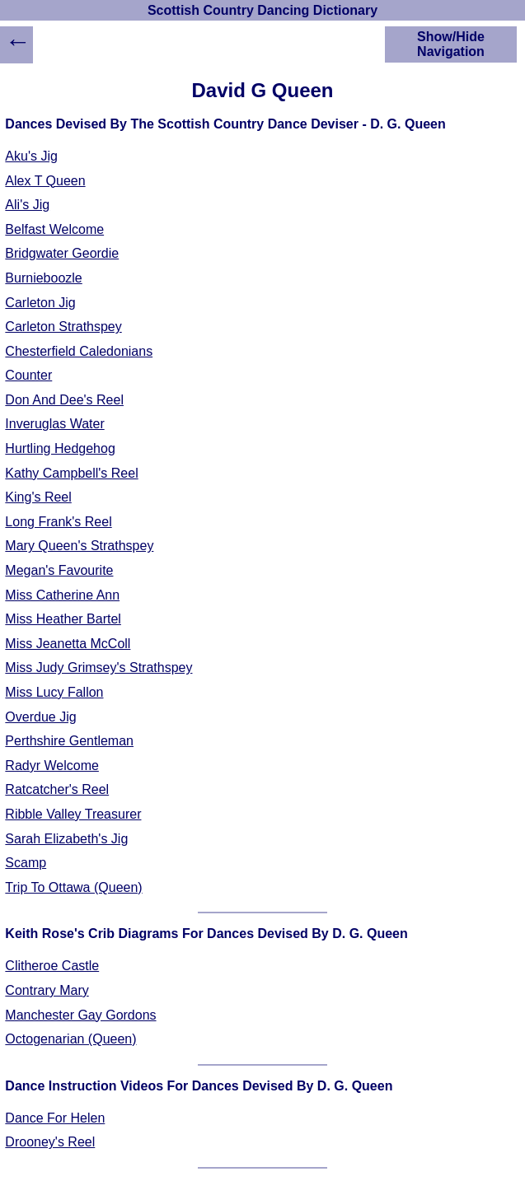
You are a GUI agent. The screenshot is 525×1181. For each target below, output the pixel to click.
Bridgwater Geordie (62, 253)
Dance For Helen (55, 1118)
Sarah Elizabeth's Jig (66, 839)
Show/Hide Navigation (451, 44)
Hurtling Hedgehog (60, 448)
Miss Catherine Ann (62, 595)
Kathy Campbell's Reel (71, 473)
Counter (28, 375)
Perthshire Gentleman (69, 741)
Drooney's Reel (50, 1142)
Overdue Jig (40, 717)
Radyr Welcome (52, 766)
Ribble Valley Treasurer (73, 814)
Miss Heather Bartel (63, 619)
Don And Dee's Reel (64, 400)
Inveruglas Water (54, 424)
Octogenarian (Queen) (70, 1039)
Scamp (25, 863)
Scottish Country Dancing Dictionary (262, 10)
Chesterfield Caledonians (78, 351)
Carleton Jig (40, 303)
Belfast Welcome (54, 229)
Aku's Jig (31, 156)
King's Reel (38, 497)
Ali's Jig (27, 205)
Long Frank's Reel (58, 522)
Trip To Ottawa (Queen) (73, 887)
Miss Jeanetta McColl (67, 644)
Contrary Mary (46, 990)
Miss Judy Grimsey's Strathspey (98, 668)
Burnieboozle (43, 278)
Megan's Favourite (59, 570)
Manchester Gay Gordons (80, 1015)
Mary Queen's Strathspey (79, 546)
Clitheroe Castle (52, 966)
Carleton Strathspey (63, 327)
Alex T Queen (45, 181)
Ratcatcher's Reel (57, 789)
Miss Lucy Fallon (54, 692)
